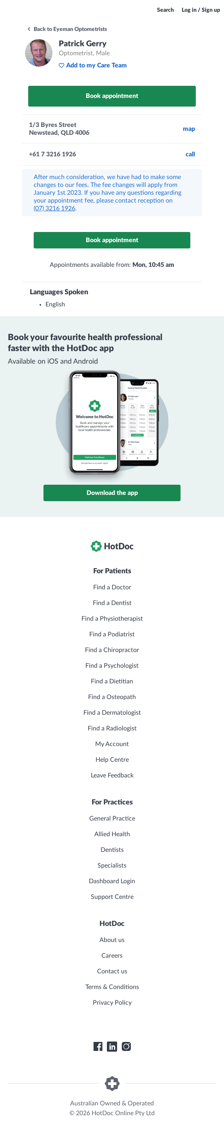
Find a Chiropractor (112, 650)
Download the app (112, 493)
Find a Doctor (112, 587)
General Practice (112, 818)
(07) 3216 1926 (54, 208)
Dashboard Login (112, 881)
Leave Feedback (112, 775)
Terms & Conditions (112, 987)
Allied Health (112, 834)
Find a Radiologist (112, 728)
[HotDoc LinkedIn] (112, 1047)
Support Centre (112, 897)
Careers (112, 956)
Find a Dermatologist (112, 713)
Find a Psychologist (112, 666)
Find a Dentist (112, 603)
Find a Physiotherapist (112, 619)
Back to (67, 29)
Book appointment (112, 96)
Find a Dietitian (112, 681)
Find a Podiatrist (112, 634)
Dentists (112, 850)
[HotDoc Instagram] (126, 1047)
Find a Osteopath (112, 697)
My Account (112, 744)
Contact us (112, 971)
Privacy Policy (112, 1003)
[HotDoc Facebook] (98, 1047)
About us (112, 940)
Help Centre (112, 760)
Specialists (112, 865)
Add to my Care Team (92, 65)
